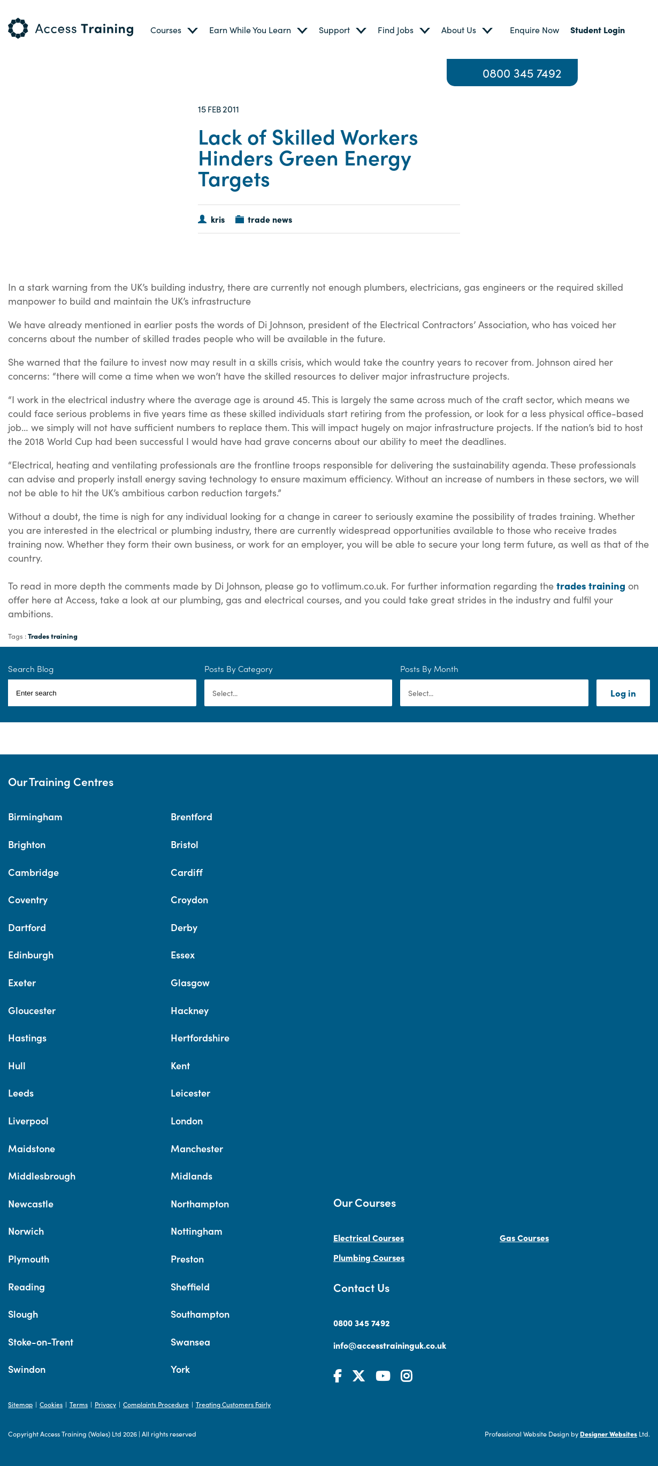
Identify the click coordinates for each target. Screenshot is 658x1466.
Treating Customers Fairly (233, 1404)
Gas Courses (524, 1237)
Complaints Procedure (156, 1404)
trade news (270, 219)
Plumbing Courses (368, 1257)
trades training (590, 585)
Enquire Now (534, 29)
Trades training (53, 636)
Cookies (51, 1404)
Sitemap (20, 1404)
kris (218, 219)
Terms (79, 1404)
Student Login (597, 29)
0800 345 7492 (522, 72)
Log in (623, 692)
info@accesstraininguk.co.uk (389, 1345)
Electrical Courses (368, 1237)
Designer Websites (608, 1433)
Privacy (105, 1404)
